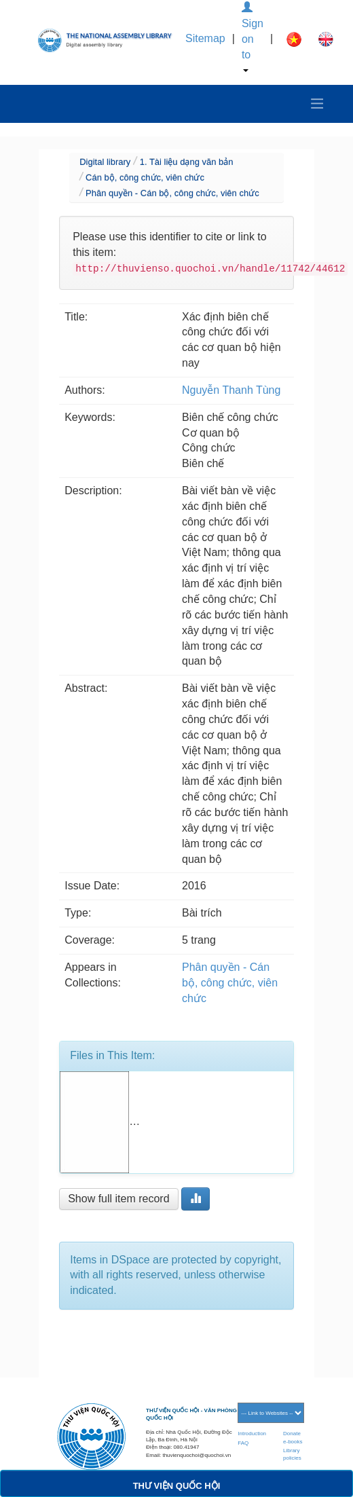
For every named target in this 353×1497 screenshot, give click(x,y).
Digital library (104, 162)
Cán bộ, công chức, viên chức (145, 177)
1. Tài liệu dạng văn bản (187, 162)
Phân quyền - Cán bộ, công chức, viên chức (172, 193)
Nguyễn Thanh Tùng (231, 390)
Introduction (252, 1433)
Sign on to (252, 37)
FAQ (243, 1443)
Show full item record (118, 1198)
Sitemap (205, 38)
